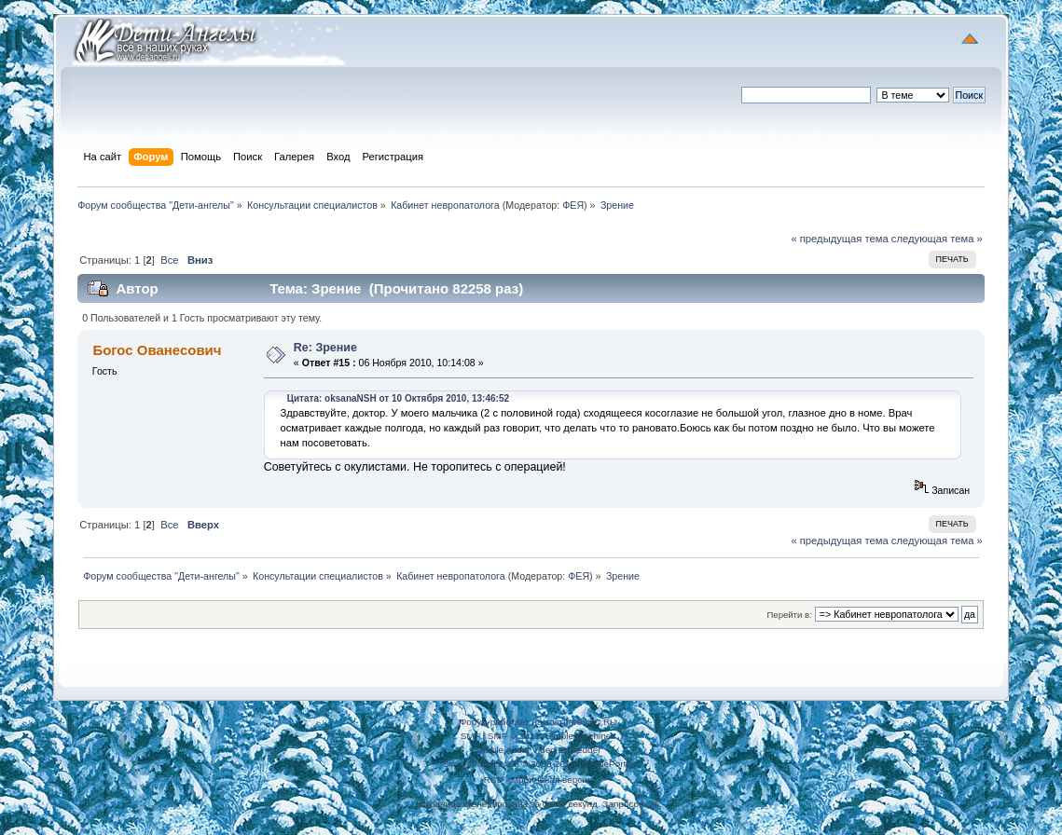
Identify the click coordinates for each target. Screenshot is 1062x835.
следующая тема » (937, 238)
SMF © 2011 (514, 736)
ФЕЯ (573, 205)
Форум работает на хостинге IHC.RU (538, 722)
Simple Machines (580, 736)
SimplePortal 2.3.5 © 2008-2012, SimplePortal (538, 764)
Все (169, 260)
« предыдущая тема (839, 238)
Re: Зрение (325, 347)
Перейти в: (789, 614)
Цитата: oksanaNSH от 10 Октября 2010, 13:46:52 (398, 398)
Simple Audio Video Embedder (537, 750)
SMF (470, 736)
